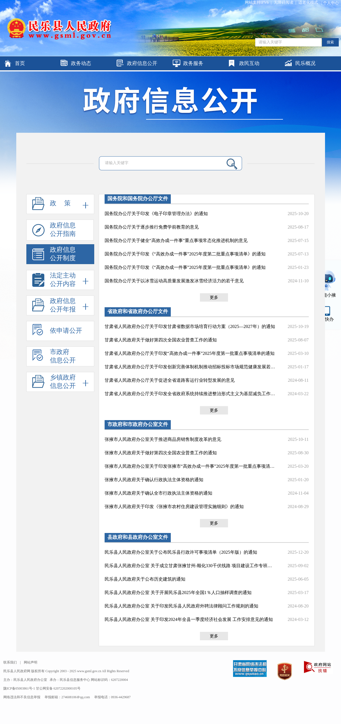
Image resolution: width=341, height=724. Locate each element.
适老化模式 (308, 2)
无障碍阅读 (283, 2)
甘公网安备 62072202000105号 (58, 688)
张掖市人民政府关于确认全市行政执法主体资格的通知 (158, 493)
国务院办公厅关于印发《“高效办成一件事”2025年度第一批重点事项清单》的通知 (185, 267)
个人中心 (331, 3)
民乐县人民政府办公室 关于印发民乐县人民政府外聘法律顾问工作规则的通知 (181, 606)
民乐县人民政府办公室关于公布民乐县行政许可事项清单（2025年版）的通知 (181, 552)
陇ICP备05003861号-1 (19, 688)
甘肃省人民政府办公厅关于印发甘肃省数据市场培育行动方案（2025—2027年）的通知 (190, 326)
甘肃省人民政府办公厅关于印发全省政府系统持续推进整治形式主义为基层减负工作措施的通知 (190, 393)
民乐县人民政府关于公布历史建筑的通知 (145, 579)
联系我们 (10, 662)
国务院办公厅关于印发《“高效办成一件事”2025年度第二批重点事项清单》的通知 (185, 254)
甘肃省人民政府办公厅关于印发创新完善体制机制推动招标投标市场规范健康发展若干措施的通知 (190, 366)
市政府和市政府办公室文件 (137, 424)
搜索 (330, 42)
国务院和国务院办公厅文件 (137, 198)
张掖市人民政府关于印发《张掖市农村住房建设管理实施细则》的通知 (174, 506)
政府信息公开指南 (54, 231)
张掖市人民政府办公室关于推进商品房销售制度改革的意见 (163, 439)
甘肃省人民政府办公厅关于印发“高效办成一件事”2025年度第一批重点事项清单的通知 (190, 353)
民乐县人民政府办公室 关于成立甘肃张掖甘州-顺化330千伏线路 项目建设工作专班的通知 (190, 565)
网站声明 (30, 662)
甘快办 (327, 319)
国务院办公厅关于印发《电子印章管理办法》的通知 (156, 213)
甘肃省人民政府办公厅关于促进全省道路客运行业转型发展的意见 (170, 380)
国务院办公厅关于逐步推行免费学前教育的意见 (152, 227)
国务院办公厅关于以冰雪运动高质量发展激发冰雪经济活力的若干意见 (174, 280)
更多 (214, 297)
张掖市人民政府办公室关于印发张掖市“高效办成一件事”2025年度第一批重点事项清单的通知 (190, 466)
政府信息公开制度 (54, 255)
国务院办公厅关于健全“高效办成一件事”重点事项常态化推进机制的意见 (176, 240)
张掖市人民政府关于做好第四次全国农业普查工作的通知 (161, 452)
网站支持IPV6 (257, 2)
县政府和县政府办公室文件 (137, 537)
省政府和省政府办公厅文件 (137, 311)
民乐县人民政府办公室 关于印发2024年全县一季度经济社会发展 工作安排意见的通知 (189, 619)
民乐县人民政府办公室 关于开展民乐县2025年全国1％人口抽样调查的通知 (178, 592)
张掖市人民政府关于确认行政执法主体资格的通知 (154, 479)
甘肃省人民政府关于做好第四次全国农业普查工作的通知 (161, 339)
